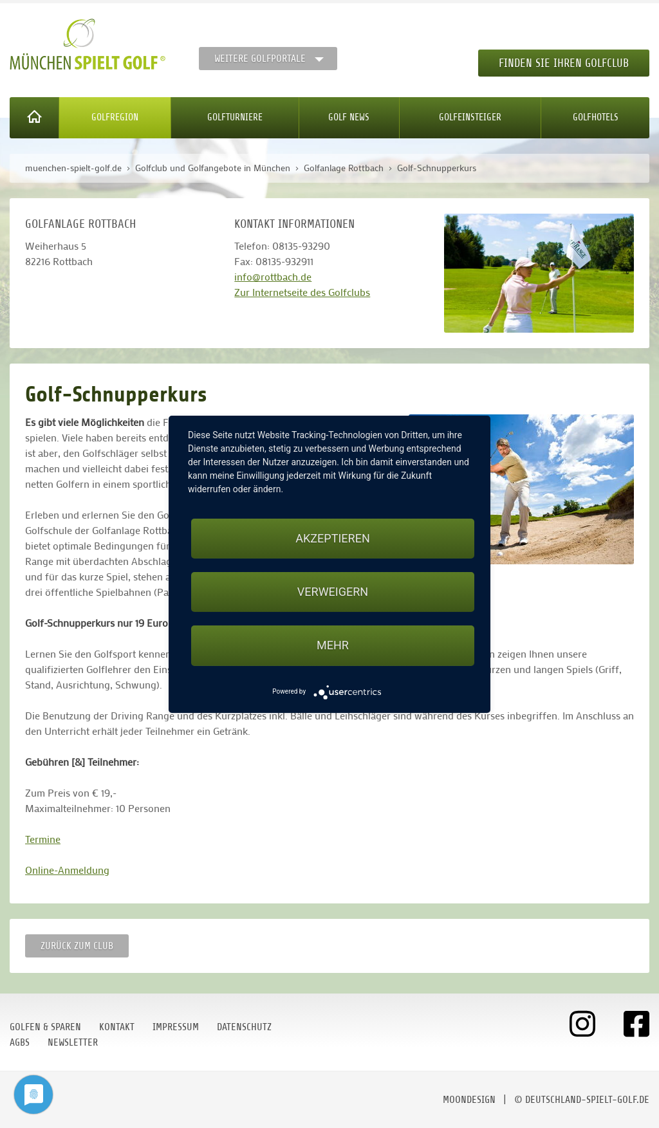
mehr (333, 645)
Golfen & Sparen (45, 1027)
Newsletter (73, 1042)
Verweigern (332, 591)
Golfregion (114, 117)
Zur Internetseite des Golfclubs (302, 292)
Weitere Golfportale (260, 58)
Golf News (348, 117)
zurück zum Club (77, 946)
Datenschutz (244, 1027)
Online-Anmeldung (67, 869)
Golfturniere (235, 117)
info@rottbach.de (272, 276)
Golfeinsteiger (470, 117)
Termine (42, 839)
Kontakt (117, 1027)
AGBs (20, 1042)
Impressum (176, 1027)
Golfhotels (595, 117)
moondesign (469, 1099)
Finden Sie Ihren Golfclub (564, 63)
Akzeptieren (332, 538)
